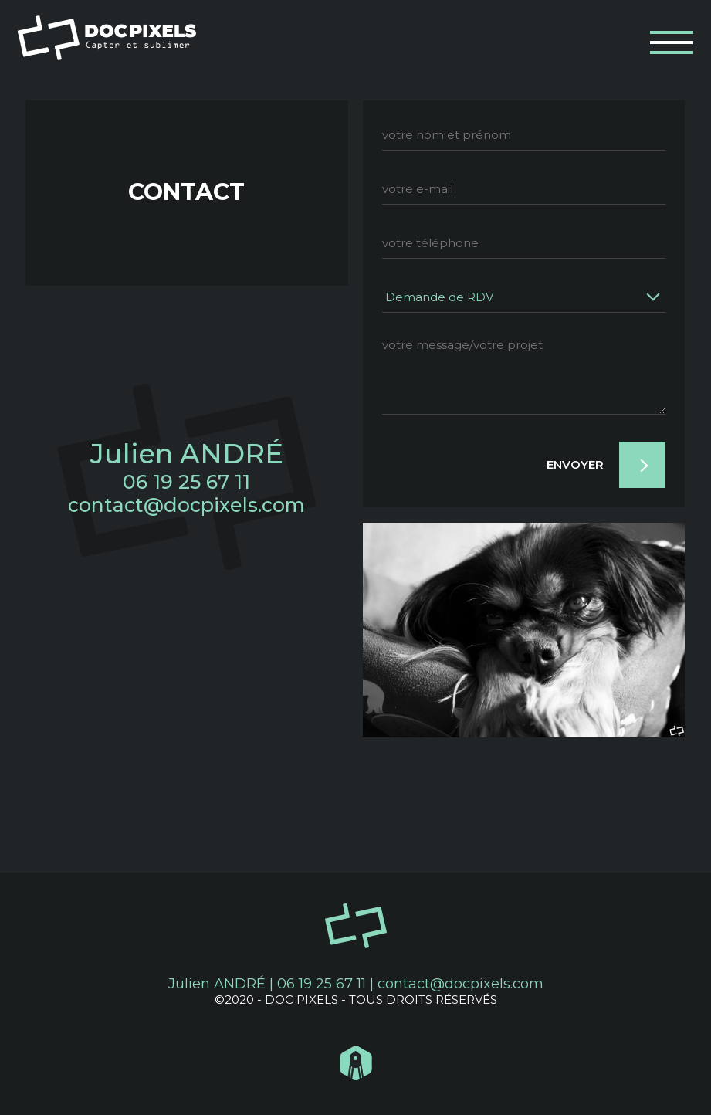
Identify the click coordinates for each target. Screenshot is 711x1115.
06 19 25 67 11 (186, 481)
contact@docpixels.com (186, 505)
